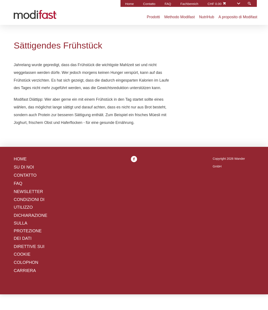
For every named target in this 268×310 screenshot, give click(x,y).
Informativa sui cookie (151, 165)
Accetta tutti (146, 197)
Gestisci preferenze (108, 197)
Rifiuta (75, 197)
